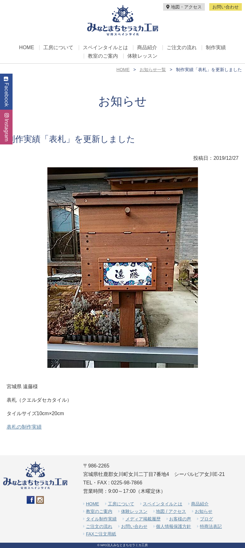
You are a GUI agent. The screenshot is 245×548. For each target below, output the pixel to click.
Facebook (6, 92)
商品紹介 (147, 47)
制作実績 (216, 47)
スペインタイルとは (105, 47)
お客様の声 (180, 518)
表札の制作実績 (24, 427)
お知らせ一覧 (153, 69)
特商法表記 (211, 526)
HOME (26, 47)
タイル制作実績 (101, 518)
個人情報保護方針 (173, 526)
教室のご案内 (103, 56)
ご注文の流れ (182, 47)
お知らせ (203, 511)
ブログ (206, 518)
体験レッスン (142, 56)
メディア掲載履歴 (143, 518)
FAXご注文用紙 (101, 533)
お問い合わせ (225, 6)
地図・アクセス (184, 6)
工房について (58, 47)
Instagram (6, 127)
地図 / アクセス (171, 511)
